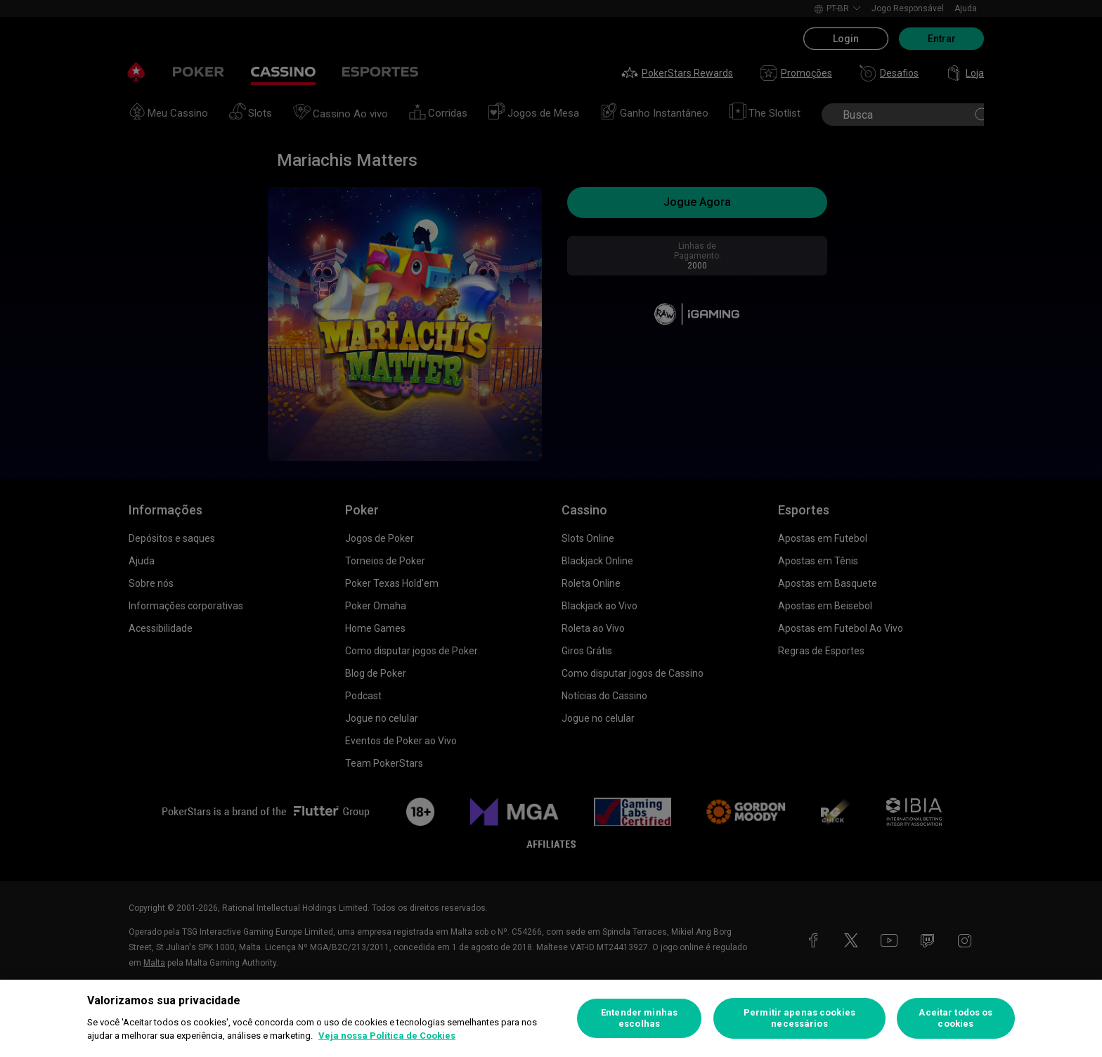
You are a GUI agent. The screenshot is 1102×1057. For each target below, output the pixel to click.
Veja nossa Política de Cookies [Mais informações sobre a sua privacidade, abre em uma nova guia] (386, 1035)
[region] (551, 1018)
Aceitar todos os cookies (955, 1018)
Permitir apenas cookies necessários (799, 1018)
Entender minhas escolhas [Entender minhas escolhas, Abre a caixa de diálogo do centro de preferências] (639, 1018)
